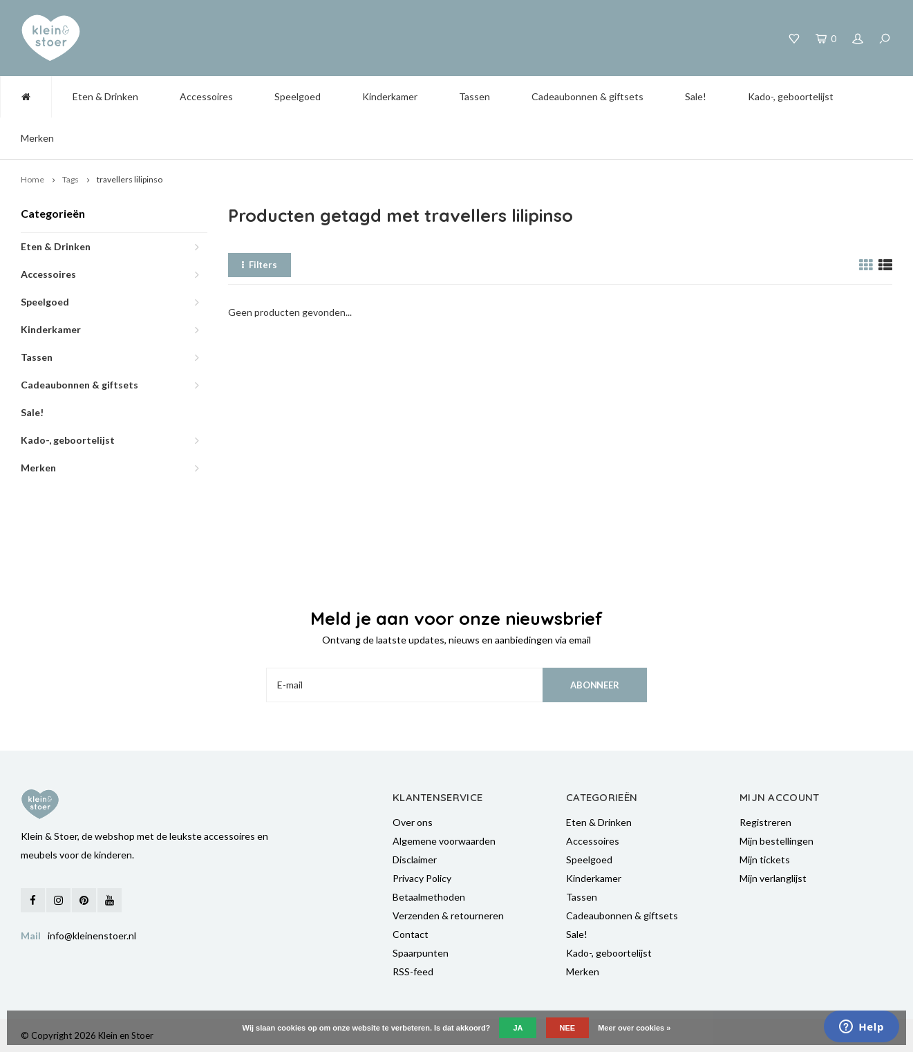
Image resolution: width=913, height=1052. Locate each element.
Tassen (474, 96)
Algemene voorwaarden (444, 841)
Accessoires (206, 96)
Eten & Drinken (105, 96)
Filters (259, 264)
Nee (568, 1028)
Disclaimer (415, 859)
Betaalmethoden (429, 897)
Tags (70, 179)
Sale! (695, 96)
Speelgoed (297, 96)
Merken (37, 138)
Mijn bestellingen (776, 841)
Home (32, 179)
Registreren (765, 822)
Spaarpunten (421, 953)
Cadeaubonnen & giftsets (587, 96)
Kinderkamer (389, 96)
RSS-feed (413, 971)
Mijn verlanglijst (773, 878)
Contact (411, 934)
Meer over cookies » (634, 1028)
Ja (518, 1028)
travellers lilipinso (129, 179)
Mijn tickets (765, 859)
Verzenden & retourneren (448, 915)
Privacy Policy (422, 878)
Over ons (413, 822)
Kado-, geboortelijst (791, 96)
